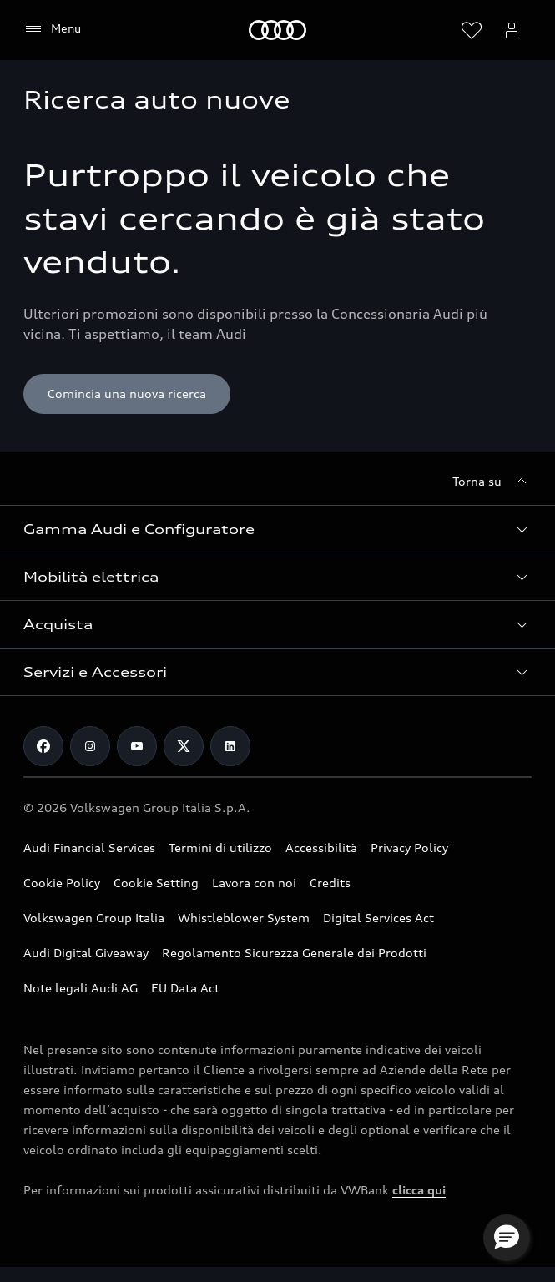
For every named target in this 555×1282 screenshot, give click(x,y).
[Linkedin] (230, 746)
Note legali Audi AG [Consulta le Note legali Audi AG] (80, 988)
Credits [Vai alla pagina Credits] (330, 883)
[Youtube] (137, 746)
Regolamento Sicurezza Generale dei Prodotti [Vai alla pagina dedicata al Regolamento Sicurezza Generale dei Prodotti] (294, 953)
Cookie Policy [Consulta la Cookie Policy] (61, 883)
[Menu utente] (512, 30)
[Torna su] (492, 482)
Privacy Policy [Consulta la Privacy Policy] (409, 847)
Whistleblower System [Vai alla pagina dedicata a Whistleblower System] (244, 918)
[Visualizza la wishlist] (472, 30)
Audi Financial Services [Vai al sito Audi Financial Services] (89, 847)
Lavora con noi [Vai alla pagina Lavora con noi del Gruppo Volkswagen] (254, 883)
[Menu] (52, 29)
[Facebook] (43, 746)
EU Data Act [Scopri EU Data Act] (185, 988)
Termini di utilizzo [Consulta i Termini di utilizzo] (220, 847)
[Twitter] (184, 746)
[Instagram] (90, 746)
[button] (277, 529)
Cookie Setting (156, 883)
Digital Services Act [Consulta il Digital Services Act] (378, 918)
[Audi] (277, 30)
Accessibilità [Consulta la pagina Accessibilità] (321, 847)
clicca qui (419, 1190)
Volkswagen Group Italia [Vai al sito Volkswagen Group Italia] (93, 918)
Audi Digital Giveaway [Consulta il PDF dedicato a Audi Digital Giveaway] (86, 953)
